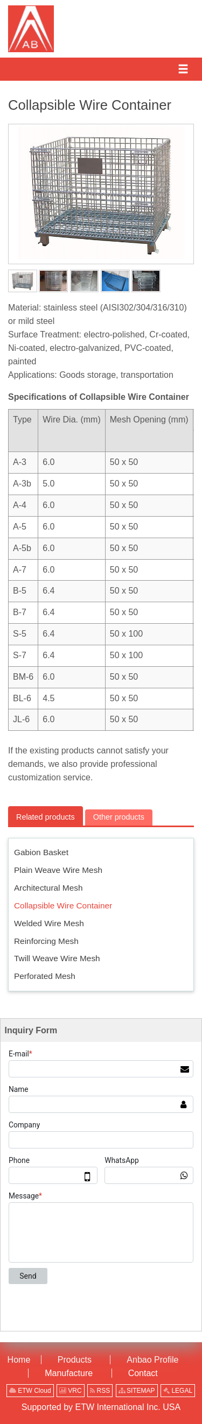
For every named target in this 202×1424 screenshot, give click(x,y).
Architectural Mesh (48, 887)
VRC (70, 1390)
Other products (118, 817)
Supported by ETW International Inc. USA (101, 1407)
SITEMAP (137, 1390)
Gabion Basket (41, 852)
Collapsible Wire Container (63, 905)
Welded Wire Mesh (49, 923)
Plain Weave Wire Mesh (58, 870)
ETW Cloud (30, 1390)
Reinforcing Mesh (46, 941)
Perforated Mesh (44, 976)
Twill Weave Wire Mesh (57, 958)
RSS (100, 1390)
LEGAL (177, 1390)
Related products (45, 817)
